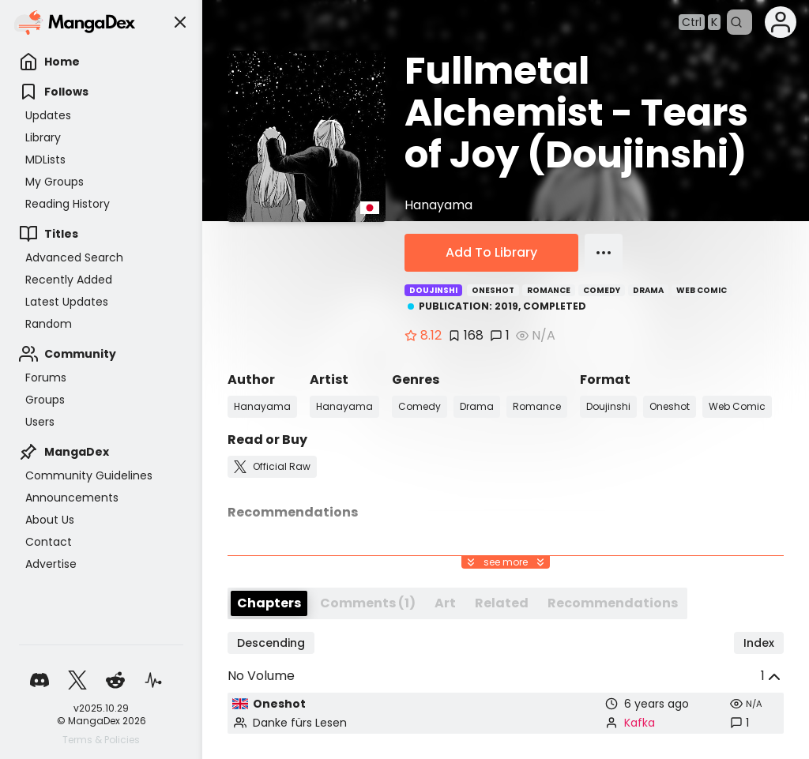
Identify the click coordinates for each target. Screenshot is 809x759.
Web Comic (701, 290)
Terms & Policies (101, 740)
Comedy (601, 290)
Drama (648, 290)
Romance (548, 290)
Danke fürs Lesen (300, 723)
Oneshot (493, 290)
